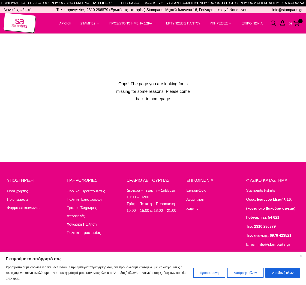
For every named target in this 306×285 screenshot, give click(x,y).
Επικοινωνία (196, 190)
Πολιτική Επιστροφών (84, 199)
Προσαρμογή (209, 273)
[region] (153, 268)
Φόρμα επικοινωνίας (23, 208)
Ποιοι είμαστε (17, 199)
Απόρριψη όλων (245, 273)
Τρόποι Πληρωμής (82, 208)
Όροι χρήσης (17, 191)
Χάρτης (192, 208)
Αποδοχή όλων (283, 273)
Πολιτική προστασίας (84, 233)
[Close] (301, 256)
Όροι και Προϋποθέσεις (86, 191)
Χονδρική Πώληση (82, 224)
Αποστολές (76, 216)
